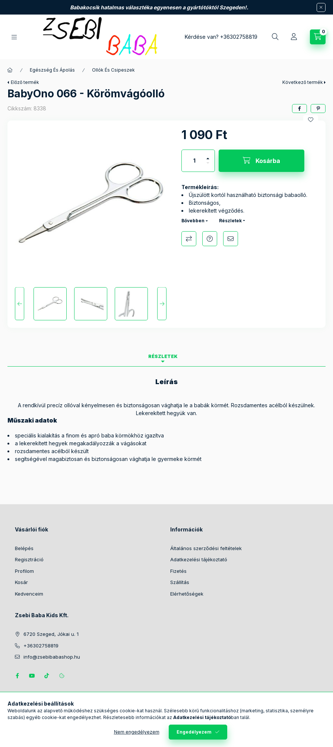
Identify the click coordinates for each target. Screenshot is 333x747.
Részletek (230, 220)
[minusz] (208, 166)
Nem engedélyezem (136, 732)
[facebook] (299, 108)
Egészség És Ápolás (52, 70)
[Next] (161, 303)
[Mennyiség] (194, 161)
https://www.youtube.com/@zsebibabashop (32, 675)
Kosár (21, 582)
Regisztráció (29, 559)
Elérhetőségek (186, 594)
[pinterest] (318, 108)
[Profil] (293, 36)
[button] (90, 204)
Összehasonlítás (188, 238)
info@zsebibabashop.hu (51, 657)
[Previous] (19, 303)
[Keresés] (275, 36)
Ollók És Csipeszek (113, 70)
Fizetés (178, 571)
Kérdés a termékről (209, 238)
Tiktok (46, 675)
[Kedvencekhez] (310, 119)
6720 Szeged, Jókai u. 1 (51, 634)
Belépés (24, 548)
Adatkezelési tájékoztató (198, 559)
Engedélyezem (194, 732)
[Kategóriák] (14, 37)
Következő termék (302, 82)
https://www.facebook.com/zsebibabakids (17, 675)
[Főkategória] (10, 70)
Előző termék (25, 82)
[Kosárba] (261, 161)
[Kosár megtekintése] (318, 36)
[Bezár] (321, 7)
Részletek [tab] (163, 356)
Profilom (24, 571)
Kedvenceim (29, 594)
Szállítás (179, 582)
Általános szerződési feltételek (206, 548)
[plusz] (208, 155)
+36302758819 (238, 37)
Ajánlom (230, 238)
